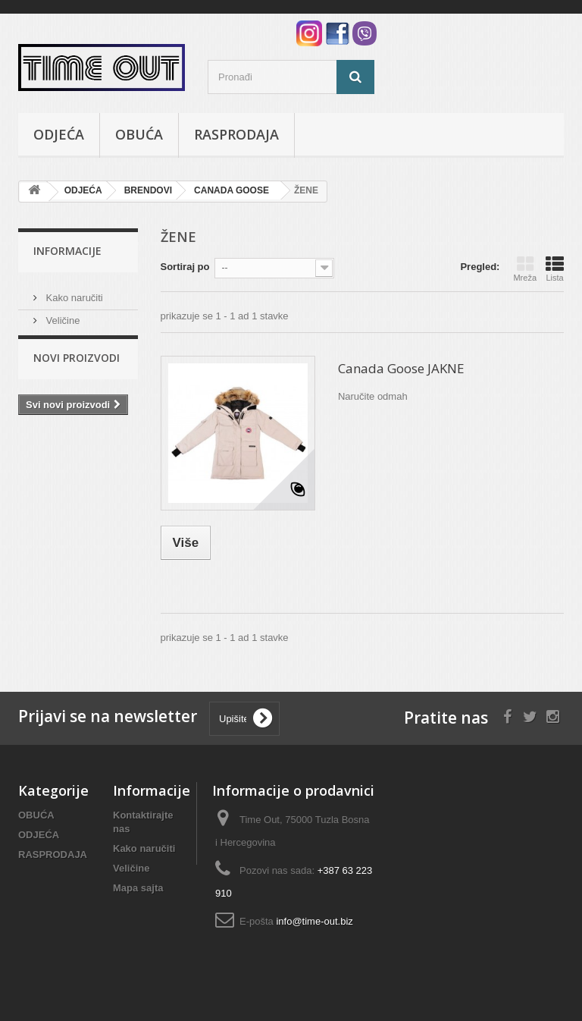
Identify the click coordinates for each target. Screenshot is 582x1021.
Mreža (525, 268)
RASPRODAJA (236, 134)
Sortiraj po (185, 266)
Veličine (61, 314)
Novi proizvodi (76, 371)
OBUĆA (139, 134)
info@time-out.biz (314, 921)
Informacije (67, 250)
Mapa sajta (138, 888)
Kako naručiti (73, 291)
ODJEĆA (58, 134)
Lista (555, 268)
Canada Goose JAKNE (401, 368)
